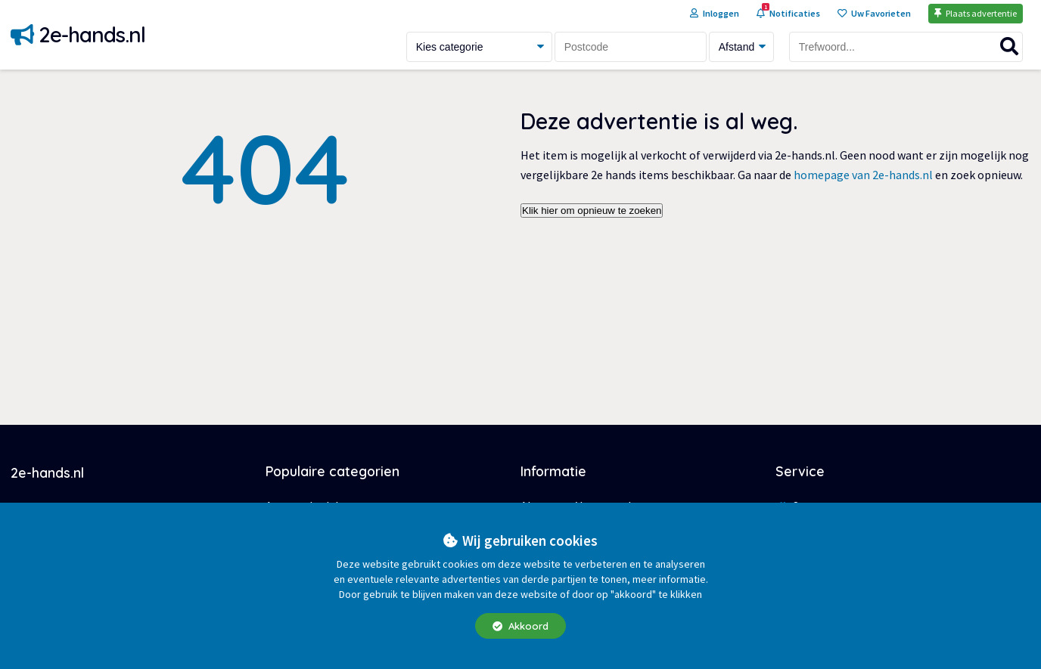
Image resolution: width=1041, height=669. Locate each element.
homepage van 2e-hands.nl (863, 174)
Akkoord (520, 626)
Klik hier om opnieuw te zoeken (591, 210)
